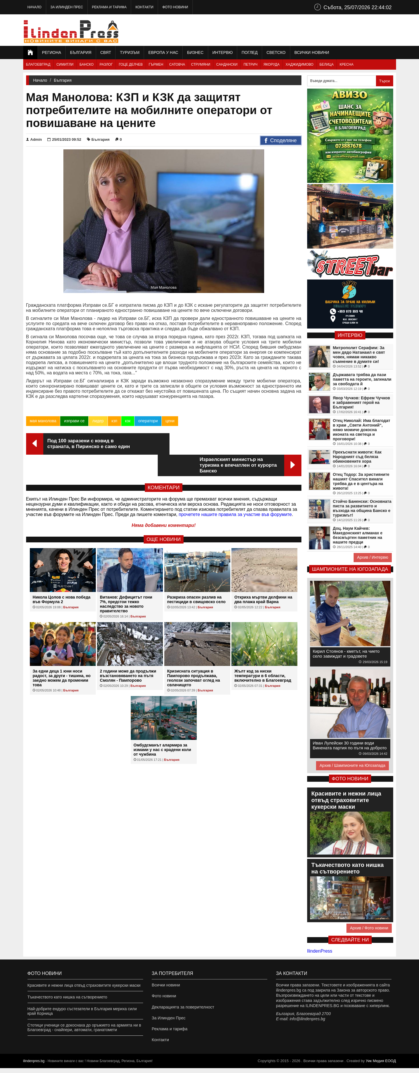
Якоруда (272, 64)
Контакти (144, 7)
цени (169, 421)
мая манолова (43, 421)
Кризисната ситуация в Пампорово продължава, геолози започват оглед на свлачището (193, 656)
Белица (326, 64)
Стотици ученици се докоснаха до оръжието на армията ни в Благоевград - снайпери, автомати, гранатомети (84, 1027)
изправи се (74, 421)
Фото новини (175, 7)
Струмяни (200, 64)
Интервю (223, 52)
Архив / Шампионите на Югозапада (352, 765)
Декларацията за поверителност (182, 1008)
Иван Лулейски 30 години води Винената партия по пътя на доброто (350, 745)
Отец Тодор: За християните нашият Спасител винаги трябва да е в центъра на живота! (361, 481)
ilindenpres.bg (34, 1066)
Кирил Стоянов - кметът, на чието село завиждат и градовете (346, 653)
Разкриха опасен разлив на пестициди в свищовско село (196, 578)
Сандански (226, 64)
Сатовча (177, 64)
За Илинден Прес (66, 7)
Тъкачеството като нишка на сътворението (67, 997)
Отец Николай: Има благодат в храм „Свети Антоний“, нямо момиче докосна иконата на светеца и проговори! (361, 429)
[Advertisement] (291, 30)
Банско (86, 64)
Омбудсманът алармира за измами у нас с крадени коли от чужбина (162, 728)
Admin (34, 139)
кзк (127, 421)
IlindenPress (319, 951)
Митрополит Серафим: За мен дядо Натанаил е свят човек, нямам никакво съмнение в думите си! (359, 354)
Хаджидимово (299, 64)
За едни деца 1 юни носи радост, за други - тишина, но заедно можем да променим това (62, 656)
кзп (114, 421)
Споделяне (281, 141)
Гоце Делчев (131, 64)
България (80, 52)
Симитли (64, 64)
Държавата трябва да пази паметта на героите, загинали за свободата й (362, 379)
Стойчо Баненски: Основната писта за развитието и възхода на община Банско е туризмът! (362, 508)
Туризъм (129, 52)
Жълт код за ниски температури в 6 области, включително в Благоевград (262, 654)
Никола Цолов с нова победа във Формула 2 (62, 578)
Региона (51, 52)
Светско (275, 52)
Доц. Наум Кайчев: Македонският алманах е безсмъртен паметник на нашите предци (358, 535)
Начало (35, 7)
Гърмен (156, 64)
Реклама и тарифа (109, 7)
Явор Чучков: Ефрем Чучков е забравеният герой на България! (361, 402)
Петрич (250, 64)
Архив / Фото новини (369, 928)
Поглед (249, 52)
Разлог (106, 64)
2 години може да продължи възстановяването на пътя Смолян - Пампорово (128, 654)
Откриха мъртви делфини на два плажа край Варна (263, 578)
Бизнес (195, 52)
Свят (105, 52)
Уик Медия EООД (381, 1066)
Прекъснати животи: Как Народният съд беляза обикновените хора (357, 457)
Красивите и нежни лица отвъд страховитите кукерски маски (84, 985)
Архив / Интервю (372, 557)
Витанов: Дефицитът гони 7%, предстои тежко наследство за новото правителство (126, 582)
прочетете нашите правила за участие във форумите (235, 492)
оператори (147, 421)
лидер (98, 421)
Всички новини (312, 52)
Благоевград (38, 64)
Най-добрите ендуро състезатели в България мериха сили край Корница (82, 1011)
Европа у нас (163, 52)
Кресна (346, 64)
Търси (384, 81)
